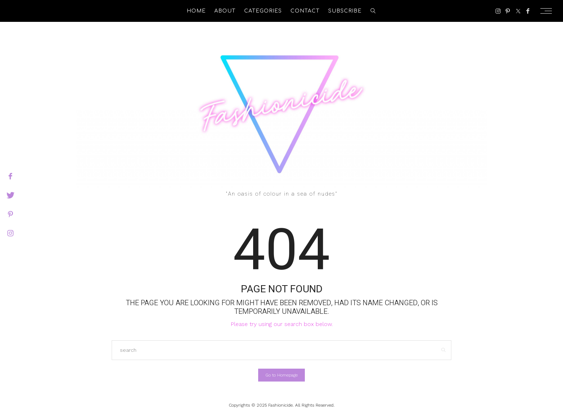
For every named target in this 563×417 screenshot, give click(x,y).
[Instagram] (498, 11)
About (225, 11)
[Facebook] (527, 11)
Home (196, 11)
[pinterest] (10, 214)
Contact (305, 11)
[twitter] (10, 195)
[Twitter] (518, 11)
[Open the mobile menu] (548, 11)
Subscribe (345, 11)
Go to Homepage (281, 375)
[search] (373, 11)
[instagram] (10, 233)
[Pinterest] (508, 11)
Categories (263, 11)
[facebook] (10, 176)
